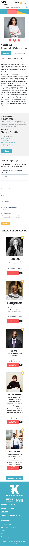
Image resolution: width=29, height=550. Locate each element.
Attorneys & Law (5, 138)
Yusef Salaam (14, 451)
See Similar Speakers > (19, 53)
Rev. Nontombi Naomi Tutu (14, 304)
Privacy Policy (5, 537)
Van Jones (14, 351)
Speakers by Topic (8, 505)
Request (6, 53)
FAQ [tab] (21, 58)
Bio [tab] (3, 58)
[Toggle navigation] (25, 2)
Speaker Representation (10, 515)
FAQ (2, 533)
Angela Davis (14, 259)
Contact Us (4, 530)
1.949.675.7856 (7, 524)
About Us (4, 512)
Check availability (12, 273)
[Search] (15, 7)
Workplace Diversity (6, 146)
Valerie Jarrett (14, 394)
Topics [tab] (9, 58)
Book (7, 151)
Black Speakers (5, 140)
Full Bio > (4, 108)
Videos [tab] (15, 58)
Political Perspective (7, 144)
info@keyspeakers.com (9, 527)
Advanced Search (14, 478)
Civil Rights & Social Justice (8, 142)
